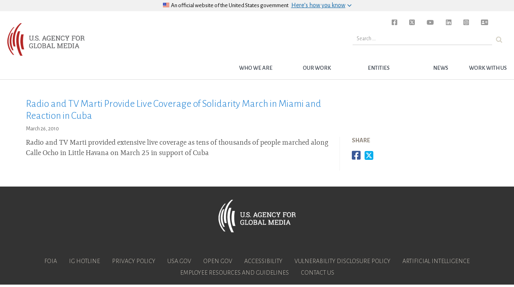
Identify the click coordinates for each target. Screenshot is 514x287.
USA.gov (179, 261)
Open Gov (217, 261)
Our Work (317, 68)
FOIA (50, 261)
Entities (379, 68)
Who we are (256, 68)
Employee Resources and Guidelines (234, 272)
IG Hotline (84, 261)
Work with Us (488, 68)
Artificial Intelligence (436, 261)
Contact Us (317, 272)
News (440, 68)
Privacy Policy (133, 261)
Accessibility (263, 261)
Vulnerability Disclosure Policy (342, 261)
